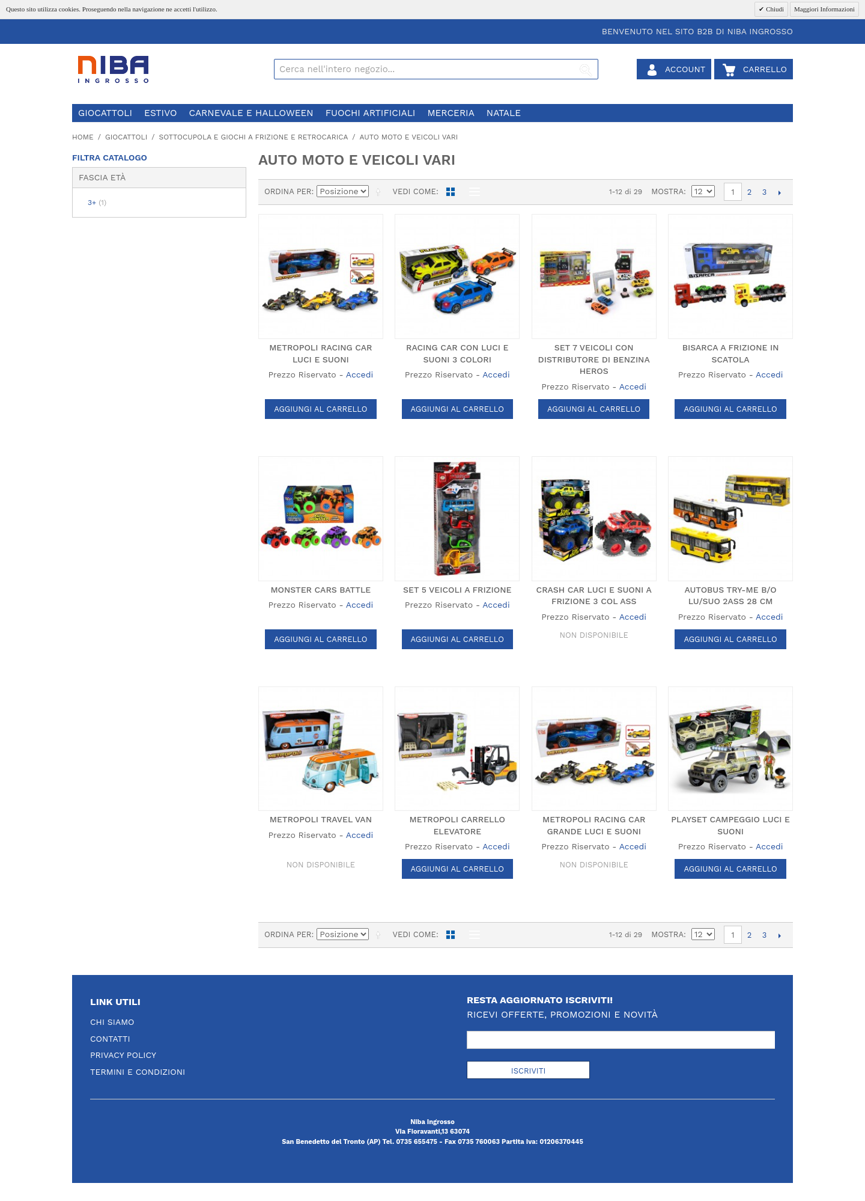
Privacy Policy (123, 1055)
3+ (97, 202)
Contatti (110, 1039)
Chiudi (774, 9)
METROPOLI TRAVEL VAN (321, 819)
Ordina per (288, 191)
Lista (472, 192)
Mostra (667, 191)
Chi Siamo (112, 1022)
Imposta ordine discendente (380, 192)
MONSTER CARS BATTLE (320, 589)
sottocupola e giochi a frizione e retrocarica (253, 137)
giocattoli (105, 113)
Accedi (359, 374)
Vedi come (414, 191)
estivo (160, 113)
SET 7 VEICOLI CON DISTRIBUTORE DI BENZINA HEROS (594, 359)
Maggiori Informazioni (824, 9)
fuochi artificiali (371, 113)
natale (504, 113)
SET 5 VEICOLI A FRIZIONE (457, 589)
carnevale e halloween (251, 113)
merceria (450, 113)
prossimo (779, 192)
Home (83, 137)
